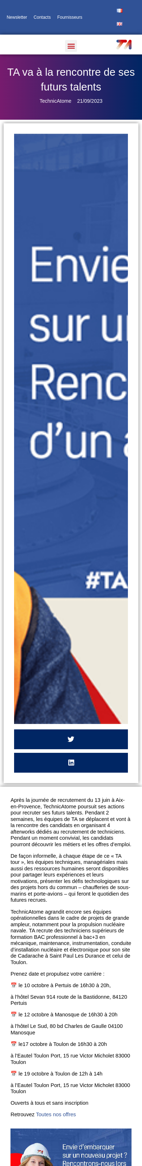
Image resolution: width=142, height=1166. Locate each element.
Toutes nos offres (56, 1114)
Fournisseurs (69, 17)
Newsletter (17, 17)
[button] (71, 46)
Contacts (42, 17)
